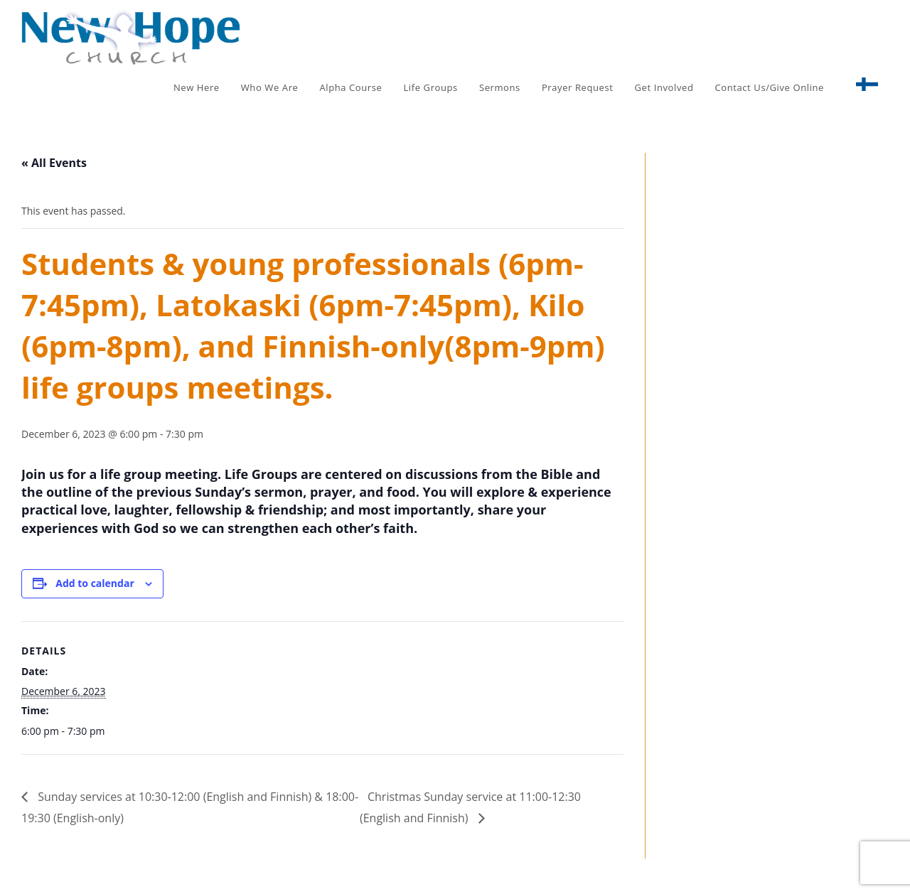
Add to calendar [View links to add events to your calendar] (94, 583)
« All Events (54, 163)
